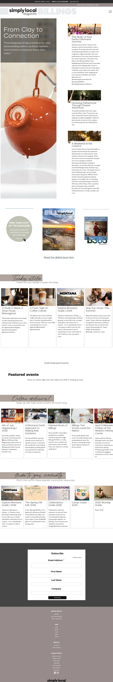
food (56, 611)
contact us (56, 649)
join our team (56, 647)
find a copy (56, 640)
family (56, 608)
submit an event (56, 635)
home (56, 613)
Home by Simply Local (42, 1)
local (56, 606)
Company (56, 568)
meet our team (56, 626)
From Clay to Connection (23, 32)
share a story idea (57, 598)
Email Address (56, 539)
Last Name (56, 559)
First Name (56, 550)
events (56, 615)
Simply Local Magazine (60, 1)
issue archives (57, 644)
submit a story (56, 637)
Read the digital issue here (59, 257)
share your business (56, 595)
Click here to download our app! (96, 5)
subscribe (56, 642)
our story (56, 624)
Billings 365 (74, 1)
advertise (56, 593)
